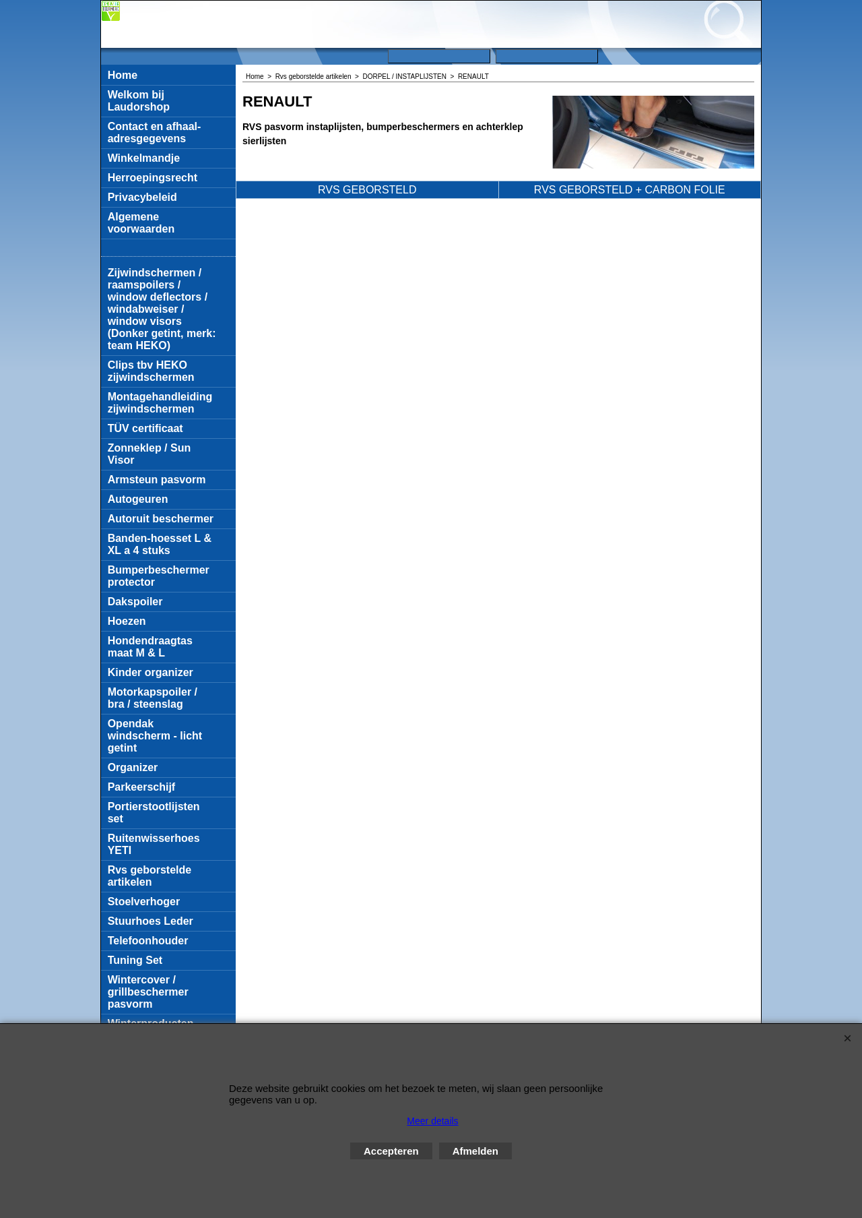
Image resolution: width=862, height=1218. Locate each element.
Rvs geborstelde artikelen (149, 876)
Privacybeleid (142, 197)
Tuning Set (135, 960)
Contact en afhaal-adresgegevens (154, 132)
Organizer (133, 767)
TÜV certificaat (145, 428)
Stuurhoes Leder (150, 921)
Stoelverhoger (144, 901)
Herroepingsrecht (152, 177)
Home (122, 75)
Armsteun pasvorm (157, 479)
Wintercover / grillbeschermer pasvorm (148, 992)
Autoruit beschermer (160, 518)
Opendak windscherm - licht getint (155, 736)
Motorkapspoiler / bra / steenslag (152, 698)
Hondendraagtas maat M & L (150, 647)
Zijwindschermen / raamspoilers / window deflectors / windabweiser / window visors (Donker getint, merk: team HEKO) (162, 309)
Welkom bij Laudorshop (139, 101)
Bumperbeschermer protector (158, 576)
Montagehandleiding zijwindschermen (160, 403)
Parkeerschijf (142, 787)
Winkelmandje (144, 158)
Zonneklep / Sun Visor (149, 454)
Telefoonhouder (148, 940)
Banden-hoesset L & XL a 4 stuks (159, 544)
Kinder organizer (150, 672)
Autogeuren (138, 499)
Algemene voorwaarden (141, 223)
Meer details (432, 1121)
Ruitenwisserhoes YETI (154, 844)
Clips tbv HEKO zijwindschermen (151, 371)
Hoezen (127, 621)
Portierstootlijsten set (154, 812)
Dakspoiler (135, 601)
